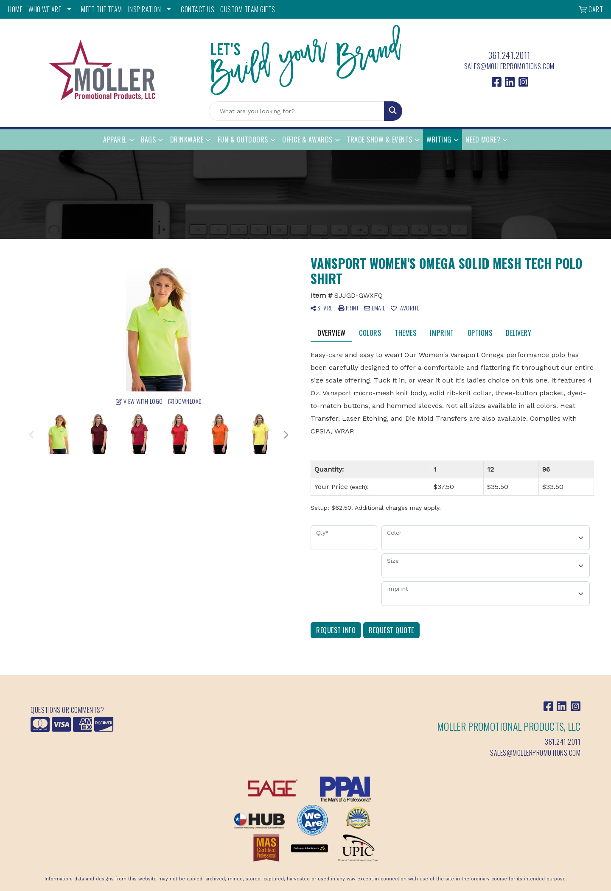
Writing (438, 139)
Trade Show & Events (379, 139)
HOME (15, 9)
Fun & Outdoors (243, 139)
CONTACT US (197, 9)
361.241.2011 (509, 55)
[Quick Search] (296, 111)
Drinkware (187, 139)
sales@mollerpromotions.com (509, 66)
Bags (148, 139)
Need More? (482, 139)
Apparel (115, 139)
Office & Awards (307, 139)
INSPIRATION (144, 9)
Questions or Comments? (67, 710)
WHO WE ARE (44, 9)
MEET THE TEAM (101, 9)
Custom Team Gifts (247, 9)
